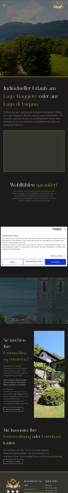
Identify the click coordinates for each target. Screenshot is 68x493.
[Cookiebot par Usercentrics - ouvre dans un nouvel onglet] (53, 229)
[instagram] (13, 488)
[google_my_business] (17, 488)
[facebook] (8, 488)
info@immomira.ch (30, 485)
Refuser (12, 262)
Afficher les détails (57, 256)
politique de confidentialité (11, 249)
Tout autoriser (55, 262)
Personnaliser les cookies (34, 261)
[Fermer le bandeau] (65, 229)
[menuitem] (54, 481)
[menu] (4, 5)
